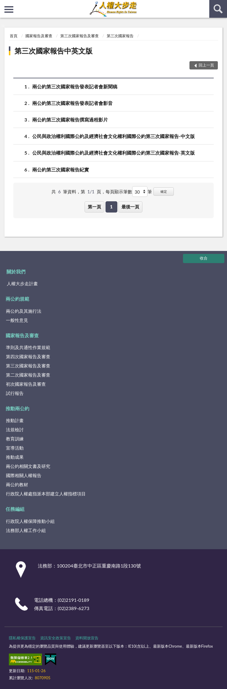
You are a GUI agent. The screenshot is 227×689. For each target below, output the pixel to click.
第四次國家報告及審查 (28, 356)
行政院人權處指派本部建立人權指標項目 (46, 493)
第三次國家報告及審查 (79, 35)
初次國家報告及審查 (26, 384)
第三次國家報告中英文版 (53, 50)
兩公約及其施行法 (23, 311)
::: (4, 4)
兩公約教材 (17, 484)
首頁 (13, 35)
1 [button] (111, 206)
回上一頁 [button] (206, 65)
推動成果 (15, 457)
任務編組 (15, 509)
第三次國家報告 (120, 35)
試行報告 (15, 393)
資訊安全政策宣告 (55, 637)
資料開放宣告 (86, 637)
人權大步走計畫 (22, 283)
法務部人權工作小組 (26, 530)
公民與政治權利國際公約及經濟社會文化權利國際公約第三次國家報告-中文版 (113, 136)
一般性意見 (17, 320)
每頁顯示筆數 (119, 191)
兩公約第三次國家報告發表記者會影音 (72, 103)
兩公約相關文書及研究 (28, 466)
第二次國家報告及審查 (28, 374)
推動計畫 (15, 420)
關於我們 (16, 271)
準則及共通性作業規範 (28, 347)
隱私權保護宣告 (22, 637)
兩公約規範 (17, 298)
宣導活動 (15, 447)
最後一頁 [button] (130, 206)
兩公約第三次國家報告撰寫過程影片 (70, 119)
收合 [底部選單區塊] (203, 258)
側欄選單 (8, 9)
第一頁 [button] (94, 206)
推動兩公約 (17, 408)
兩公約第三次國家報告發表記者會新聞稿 (74, 86)
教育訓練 (15, 438)
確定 (163, 191)
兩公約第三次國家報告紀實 (60, 169)
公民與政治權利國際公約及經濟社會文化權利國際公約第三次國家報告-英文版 (113, 152)
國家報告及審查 (38, 35)
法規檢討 (15, 429)
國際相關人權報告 (23, 475)
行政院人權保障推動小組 (30, 521)
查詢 (218, 9)
